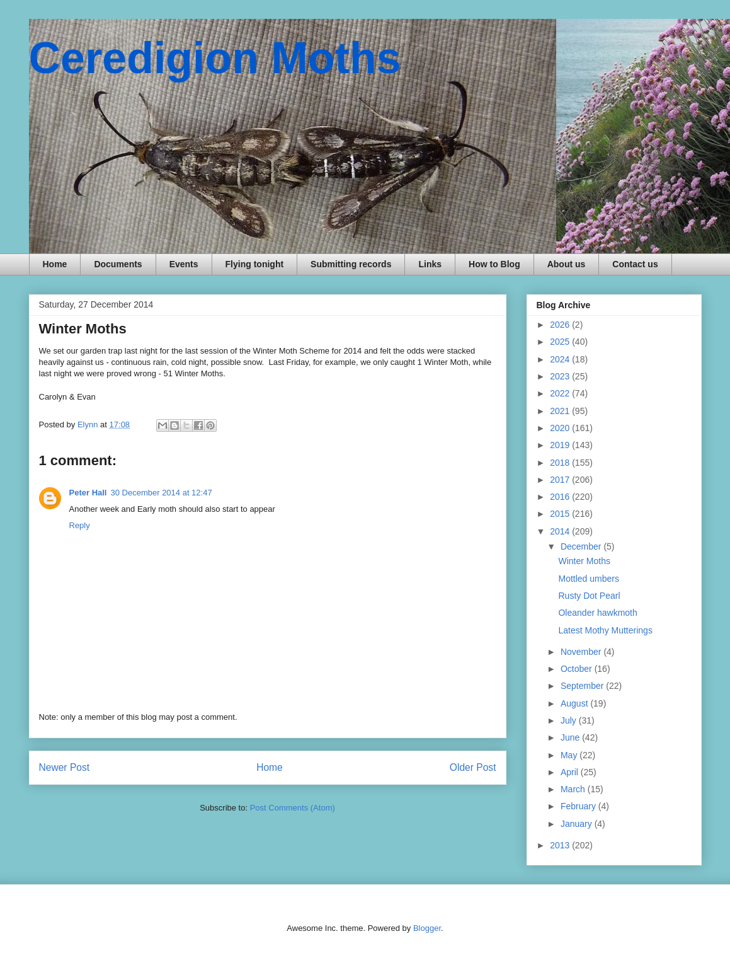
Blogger (427, 928)
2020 (561, 428)
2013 (561, 845)
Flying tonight (254, 264)
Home (55, 264)
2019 (561, 445)
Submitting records (351, 264)
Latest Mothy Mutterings (605, 630)
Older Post (473, 767)
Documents (118, 264)
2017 (561, 480)
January (578, 824)
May (570, 755)
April (571, 772)
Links (430, 264)
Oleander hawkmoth (597, 613)
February (579, 806)
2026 (561, 325)
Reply (79, 525)
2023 (561, 376)
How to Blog (494, 264)
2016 (561, 497)
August (575, 703)
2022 (561, 393)
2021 (561, 411)
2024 (561, 359)
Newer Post (64, 767)
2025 (561, 342)
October (578, 669)
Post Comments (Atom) (292, 807)
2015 (561, 514)
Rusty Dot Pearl (589, 596)
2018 (561, 463)
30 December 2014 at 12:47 (161, 492)
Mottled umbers (588, 579)
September (583, 686)
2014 (561, 531)
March (574, 789)
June (571, 737)
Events (183, 264)
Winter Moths (584, 561)
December (582, 546)
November (582, 652)
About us (566, 264)
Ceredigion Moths (215, 58)
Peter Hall (88, 492)
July (570, 720)
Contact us (635, 264)
